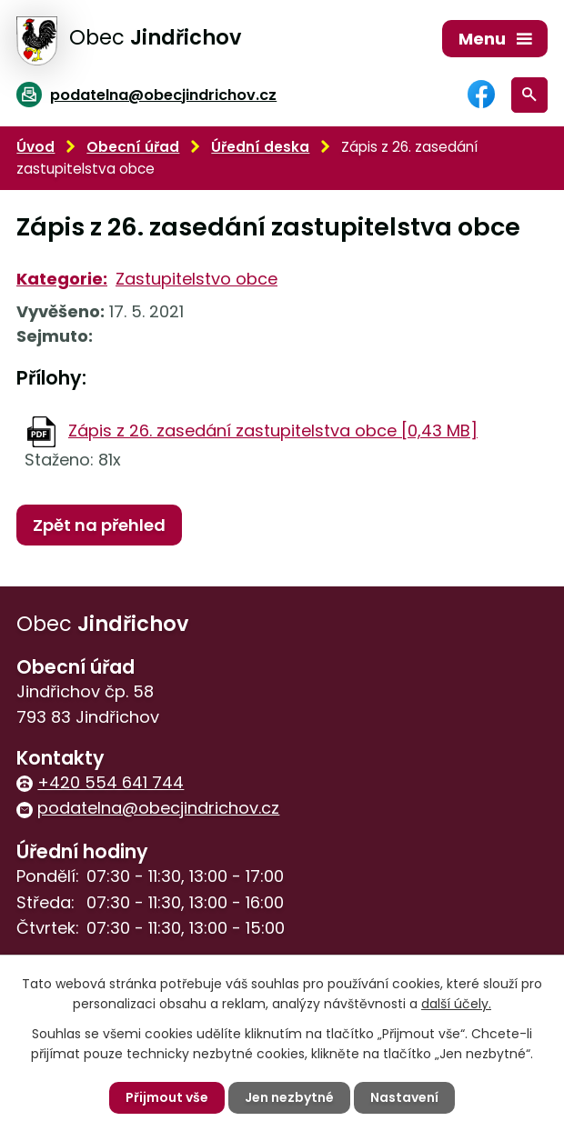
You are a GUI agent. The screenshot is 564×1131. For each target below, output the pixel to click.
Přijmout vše (167, 1097)
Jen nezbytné (289, 1097)
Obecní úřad (132, 146)
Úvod (35, 146)
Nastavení (404, 1097)
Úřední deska (260, 146)
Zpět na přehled (99, 525)
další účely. (456, 1004)
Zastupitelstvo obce (196, 278)
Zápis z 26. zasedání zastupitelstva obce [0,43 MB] (273, 430)
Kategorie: (61, 278)
